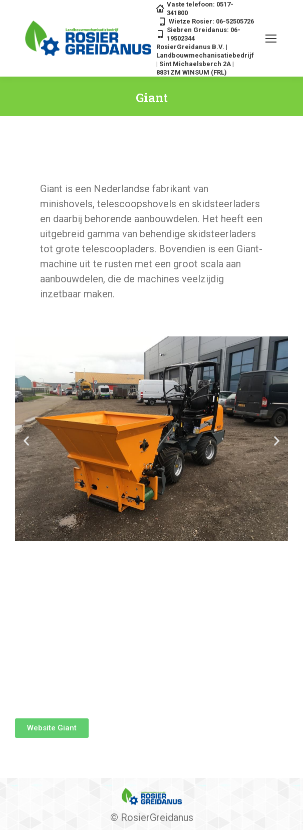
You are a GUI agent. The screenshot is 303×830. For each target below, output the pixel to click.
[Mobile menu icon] (271, 39)
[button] (26, 441)
